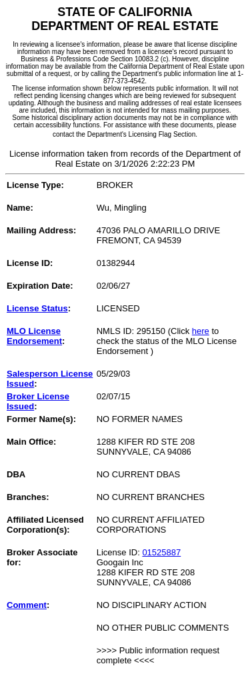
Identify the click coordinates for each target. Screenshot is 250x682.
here (200, 331)
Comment (27, 605)
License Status (37, 308)
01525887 (161, 552)
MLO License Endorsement (34, 336)
